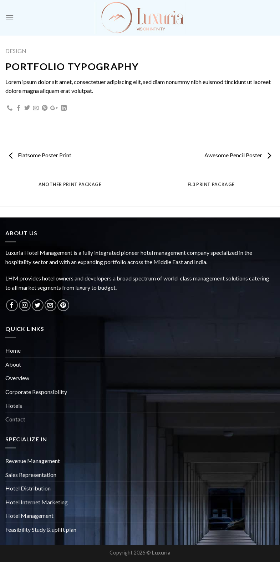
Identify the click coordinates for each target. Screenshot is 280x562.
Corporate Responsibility (36, 391)
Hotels (13, 405)
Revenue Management (32, 460)
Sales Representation (30, 474)
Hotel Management (29, 515)
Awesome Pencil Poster (237, 155)
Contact (15, 419)
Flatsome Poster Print (40, 155)
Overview (17, 377)
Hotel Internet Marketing (36, 502)
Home (13, 350)
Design (15, 50)
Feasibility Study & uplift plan (40, 529)
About (13, 364)
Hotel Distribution (28, 488)
